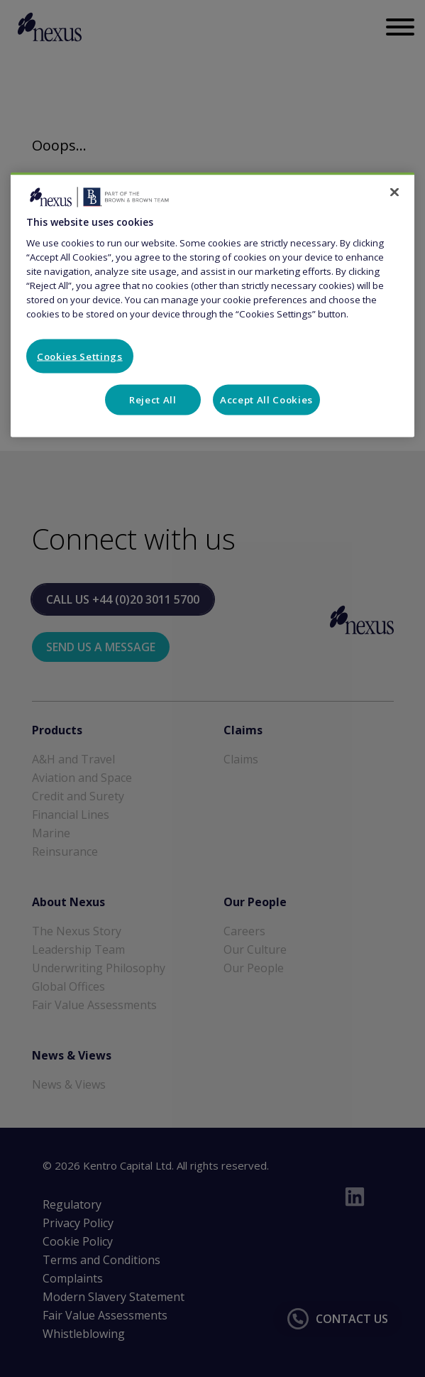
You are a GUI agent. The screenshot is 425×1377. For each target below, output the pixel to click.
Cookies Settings (80, 355)
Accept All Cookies (266, 399)
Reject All (153, 399)
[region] (212, 304)
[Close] (394, 191)
